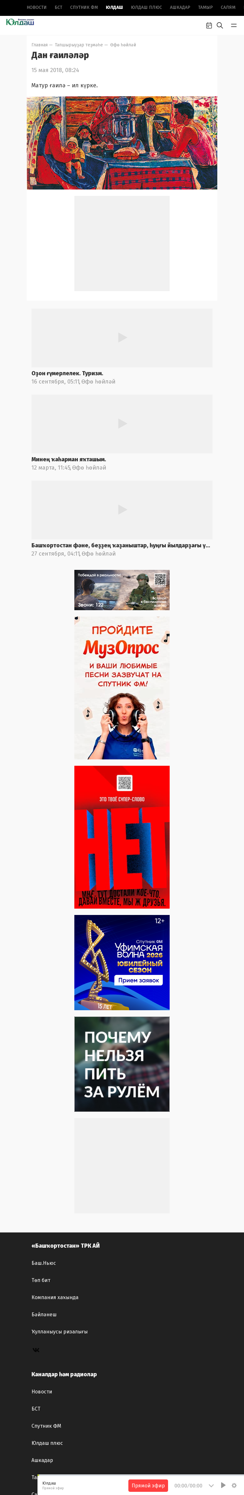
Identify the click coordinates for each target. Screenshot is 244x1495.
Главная (39, 45)
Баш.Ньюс (43, 1263)
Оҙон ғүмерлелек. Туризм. (67, 373)
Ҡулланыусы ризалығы (59, 1332)
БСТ (58, 7)
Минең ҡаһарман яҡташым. (68, 459)
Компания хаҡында (54, 1297)
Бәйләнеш (44, 1314)
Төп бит (40, 1280)
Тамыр (205, 7)
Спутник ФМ (84, 7)
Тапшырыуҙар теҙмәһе (79, 45)
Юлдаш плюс (146, 7)
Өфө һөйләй (123, 45)
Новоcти (37, 7)
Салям (228, 7)
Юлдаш (114, 7)
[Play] (223, 1485)
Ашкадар (180, 7)
